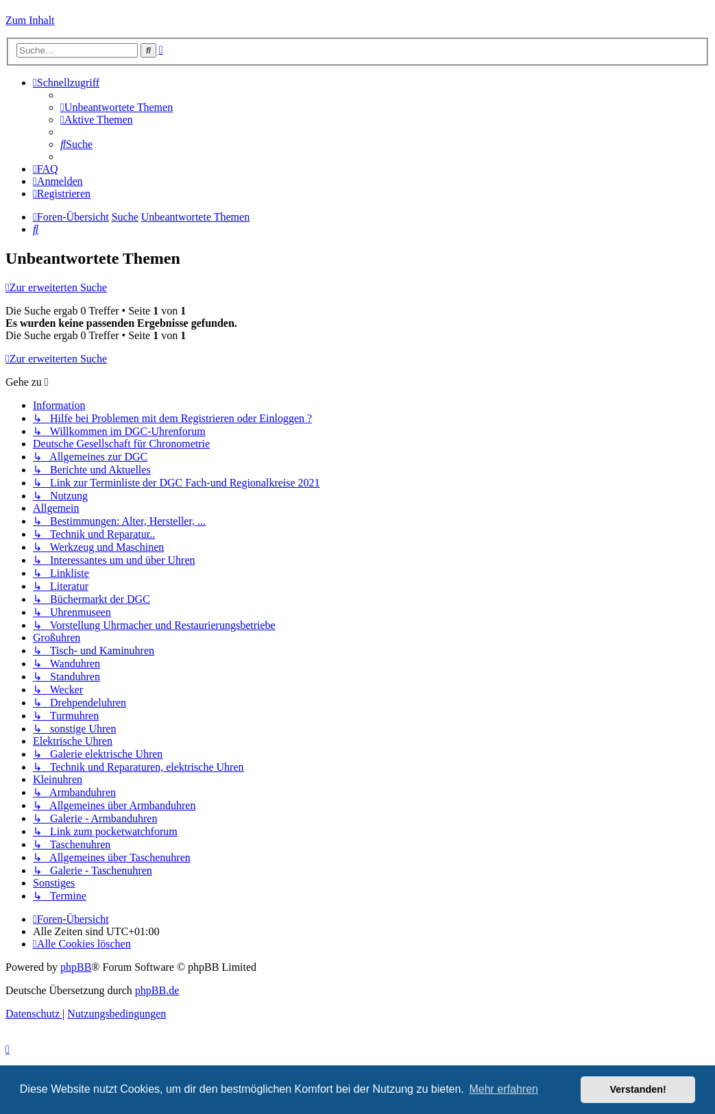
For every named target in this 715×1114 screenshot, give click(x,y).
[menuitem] (116, 107)
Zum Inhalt (30, 20)
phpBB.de (157, 990)
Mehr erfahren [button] (503, 1089)
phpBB (75, 967)
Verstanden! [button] (638, 1089)
